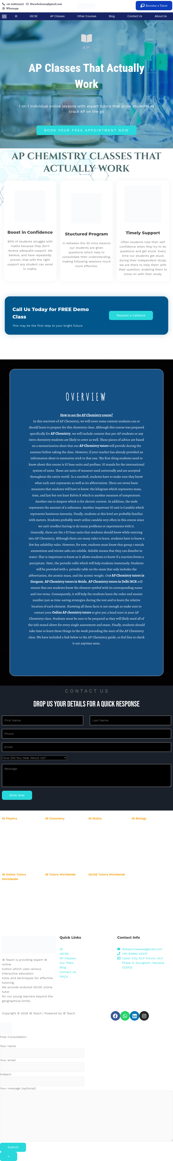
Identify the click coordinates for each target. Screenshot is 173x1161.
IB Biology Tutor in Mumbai (148, 849)
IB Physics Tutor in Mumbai (19, 849)
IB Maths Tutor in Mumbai (104, 849)
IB (16, 16)
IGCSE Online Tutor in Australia (108, 895)
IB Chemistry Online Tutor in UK (65, 887)
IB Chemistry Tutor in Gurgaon (64, 826)
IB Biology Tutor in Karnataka (149, 859)
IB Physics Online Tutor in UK (63, 882)
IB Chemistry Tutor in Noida (62, 831)
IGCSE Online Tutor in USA (105, 882)
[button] (154, 5)
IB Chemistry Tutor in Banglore (64, 848)
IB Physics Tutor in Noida (18, 831)
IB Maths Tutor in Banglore (105, 845)
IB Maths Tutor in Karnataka (106, 859)
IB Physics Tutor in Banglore (19, 845)
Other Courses (86, 16)
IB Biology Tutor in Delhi (147, 835)
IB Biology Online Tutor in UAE (64, 896)
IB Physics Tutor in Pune (17, 854)
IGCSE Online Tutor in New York (108, 900)
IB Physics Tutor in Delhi (17, 835)
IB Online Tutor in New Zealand (21, 905)
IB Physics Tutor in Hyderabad (21, 840)
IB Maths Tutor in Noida (103, 831)
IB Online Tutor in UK (15, 919)
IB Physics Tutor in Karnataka (20, 859)
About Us (161, 16)
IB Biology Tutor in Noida (147, 831)
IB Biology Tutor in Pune (146, 854)
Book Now (17, 795)
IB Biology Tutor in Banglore (149, 845)
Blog (112, 16)
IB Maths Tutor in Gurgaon (105, 826)
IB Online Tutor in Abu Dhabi (20, 891)
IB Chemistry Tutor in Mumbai (64, 853)
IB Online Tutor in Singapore (20, 910)
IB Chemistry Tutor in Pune (62, 858)
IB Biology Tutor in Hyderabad (150, 840)
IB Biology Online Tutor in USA (64, 891)
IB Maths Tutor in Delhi (103, 835)
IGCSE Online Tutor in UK (104, 926)
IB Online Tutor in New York (19, 900)
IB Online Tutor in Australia (19, 896)
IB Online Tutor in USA (16, 887)
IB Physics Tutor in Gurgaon (19, 826)
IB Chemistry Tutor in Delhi (62, 835)
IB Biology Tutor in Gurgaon (148, 826)
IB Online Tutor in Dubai (17, 915)
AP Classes (57, 16)
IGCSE (34, 16)
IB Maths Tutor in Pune (103, 854)
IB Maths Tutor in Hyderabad (106, 840)
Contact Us (134, 16)
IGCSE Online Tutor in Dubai (106, 921)
